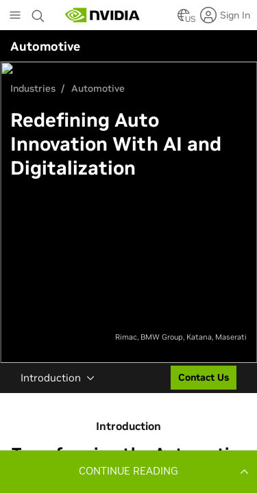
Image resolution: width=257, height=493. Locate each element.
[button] (128, 471)
